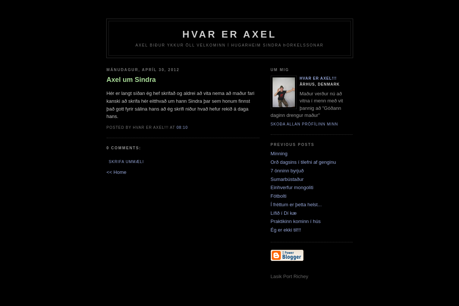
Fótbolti (279, 196)
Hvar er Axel (229, 34)
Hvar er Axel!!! (318, 78)
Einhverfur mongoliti (292, 187)
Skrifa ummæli (126, 162)
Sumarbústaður (287, 179)
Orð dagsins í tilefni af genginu (303, 162)
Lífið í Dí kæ (284, 213)
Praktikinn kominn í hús (296, 221)
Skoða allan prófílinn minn (304, 124)
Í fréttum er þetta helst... (296, 204)
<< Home (116, 172)
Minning (279, 153)
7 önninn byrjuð (287, 170)
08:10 (182, 127)
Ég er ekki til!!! (286, 230)
